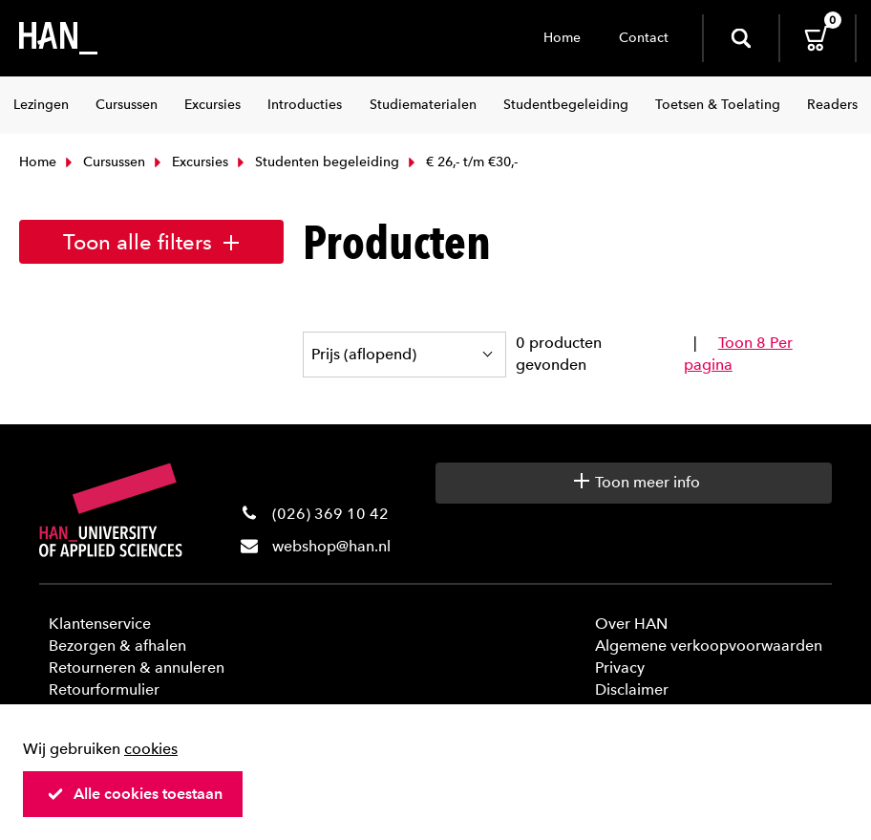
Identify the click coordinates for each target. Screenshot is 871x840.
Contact (644, 38)
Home (562, 38)
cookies (151, 749)
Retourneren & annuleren (136, 667)
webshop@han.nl (331, 546)
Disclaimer (632, 689)
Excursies (189, 162)
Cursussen (103, 162)
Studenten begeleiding (316, 162)
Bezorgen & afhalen (117, 645)
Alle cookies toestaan (135, 794)
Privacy (620, 667)
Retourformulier (104, 689)
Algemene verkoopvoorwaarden (708, 645)
